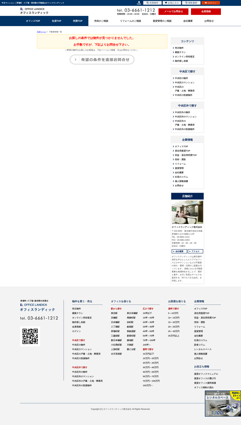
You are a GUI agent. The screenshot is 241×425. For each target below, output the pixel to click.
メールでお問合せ (173, 11)
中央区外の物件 (182, 112)
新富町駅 (131, 336)
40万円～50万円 (150, 372)
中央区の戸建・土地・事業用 (184, 89)
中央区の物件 (181, 78)
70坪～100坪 (149, 340)
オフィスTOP (181, 146)
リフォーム (180, 164)
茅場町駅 (115, 331)
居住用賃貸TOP (182, 151)
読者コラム (199, 345)
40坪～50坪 (148, 331)
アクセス (195, 251)
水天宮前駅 (116, 354)
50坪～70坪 (148, 336)
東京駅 (114, 313)
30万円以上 (173, 336)
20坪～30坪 (148, 322)
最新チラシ (180, 52)
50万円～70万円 (150, 376)
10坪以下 (147, 313)
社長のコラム (181, 177)
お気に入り (172, 3)
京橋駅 (114, 317)
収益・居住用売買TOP (186, 155)
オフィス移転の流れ (204, 387)
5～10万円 (173, 313)
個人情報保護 (181, 181)
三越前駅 (115, 336)
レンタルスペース (203, 349)
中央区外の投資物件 (184, 129)
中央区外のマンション (186, 116)
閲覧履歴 (191, 3)
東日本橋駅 (132, 313)
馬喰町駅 (131, 317)
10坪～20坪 (148, 317)
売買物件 (152, 3)
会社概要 (179, 172)
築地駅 (130, 340)
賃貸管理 (179, 168)
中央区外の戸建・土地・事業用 (184, 123)
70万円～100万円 (151, 381)
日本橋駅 (115, 322)
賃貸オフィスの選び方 (205, 378)
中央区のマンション (184, 82)
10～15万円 (174, 317)
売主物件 (179, 48)
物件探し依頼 (181, 61)
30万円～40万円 (150, 367)
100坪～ (147, 345)
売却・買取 (180, 159)
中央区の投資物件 (183, 95)
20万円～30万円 (150, 363)
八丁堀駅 (115, 326)
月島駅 (130, 345)
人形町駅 (115, 349)
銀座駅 (130, 326)
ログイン (76, 331)
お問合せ (179, 185)
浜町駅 (130, 322)
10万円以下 (148, 354)
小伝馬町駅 (116, 345)
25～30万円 (174, 331)
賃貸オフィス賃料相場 (205, 383)
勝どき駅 (131, 349)
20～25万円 (174, 326)
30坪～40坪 (148, 326)
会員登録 (206, 11)
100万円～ (148, 385)
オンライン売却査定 (184, 56)
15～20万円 (174, 322)
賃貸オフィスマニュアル (206, 374)
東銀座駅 (131, 331)
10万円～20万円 (150, 358)
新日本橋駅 (116, 340)
